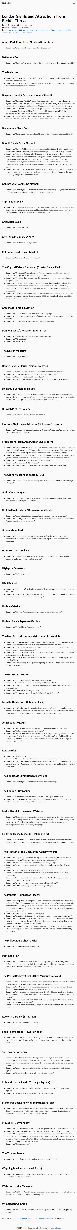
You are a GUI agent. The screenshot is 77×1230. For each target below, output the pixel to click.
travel (14, 30)
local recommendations (39, 30)
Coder (58, 1228)
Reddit (68, 30)
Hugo (52, 1228)
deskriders (7, 3)
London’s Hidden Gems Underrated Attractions (32, 1219)
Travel (7, 28)
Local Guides (24, 28)
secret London (26, 33)
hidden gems (23, 30)
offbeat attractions (57, 30)
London (14, 28)
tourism (16, 33)
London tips (7, 33)
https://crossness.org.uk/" (45, 321)
